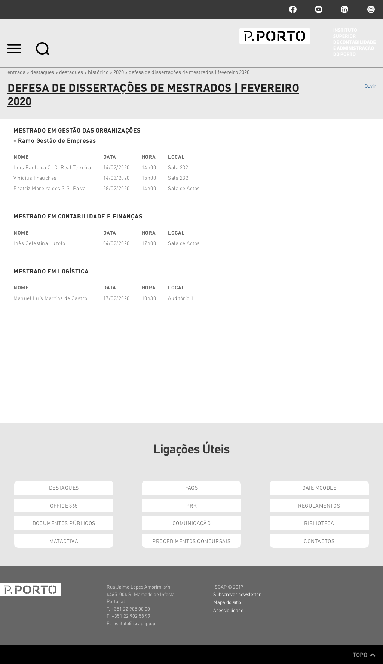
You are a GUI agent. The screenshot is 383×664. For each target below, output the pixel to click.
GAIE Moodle (319, 487)
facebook (293, 9)
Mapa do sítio (227, 602)
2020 (118, 71)
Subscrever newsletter (237, 594)
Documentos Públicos (64, 522)
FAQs (191, 487)
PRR (191, 505)
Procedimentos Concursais (191, 540)
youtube (318, 9)
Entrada (16, 71)
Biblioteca (319, 522)
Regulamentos (319, 505)
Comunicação (191, 522)
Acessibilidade (228, 610)
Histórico (98, 71)
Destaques (42, 71)
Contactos (319, 540)
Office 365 (64, 505)
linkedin (344, 9)
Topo (364, 654)
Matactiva (63, 540)
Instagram (370, 9)
